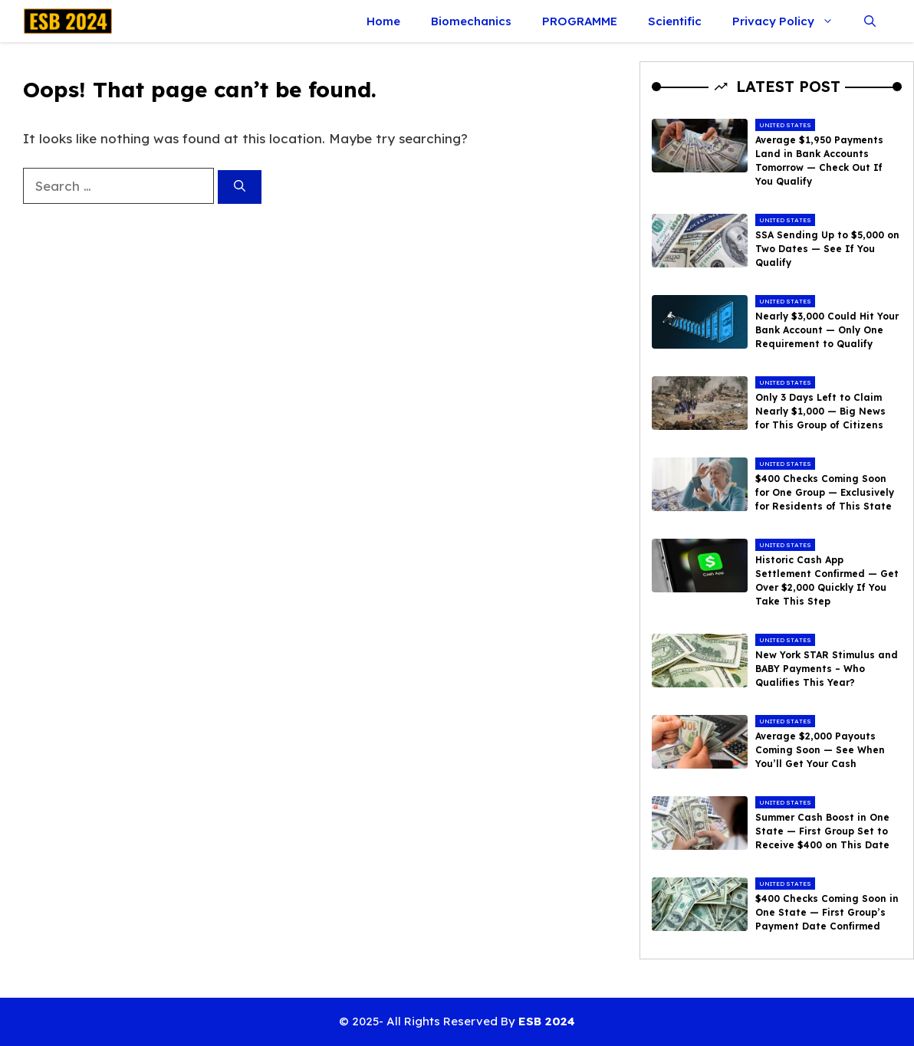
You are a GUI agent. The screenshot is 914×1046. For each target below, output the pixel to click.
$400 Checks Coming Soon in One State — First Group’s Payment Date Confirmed (827, 912)
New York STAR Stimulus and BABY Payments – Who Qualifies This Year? (826, 668)
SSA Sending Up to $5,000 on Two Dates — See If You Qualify (827, 248)
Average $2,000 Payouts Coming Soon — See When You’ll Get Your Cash (820, 749)
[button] (870, 21)
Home (383, 21)
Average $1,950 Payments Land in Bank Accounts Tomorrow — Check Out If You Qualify (819, 160)
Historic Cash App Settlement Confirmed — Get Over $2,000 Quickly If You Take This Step (827, 580)
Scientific (675, 21)
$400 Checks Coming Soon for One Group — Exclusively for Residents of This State (824, 492)
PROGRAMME (579, 21)
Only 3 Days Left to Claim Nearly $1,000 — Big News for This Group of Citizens (820, 411)
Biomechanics (471, 21)
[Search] (239, 187)
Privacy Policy (790, 21)
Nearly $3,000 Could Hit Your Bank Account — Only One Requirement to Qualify (827, 329)
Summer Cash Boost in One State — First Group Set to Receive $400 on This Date (822, 831)
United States (785, 125)
